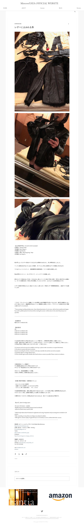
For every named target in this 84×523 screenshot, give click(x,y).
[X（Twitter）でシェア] (19, 454)
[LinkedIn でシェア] (22, 454)
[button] (75, 11)
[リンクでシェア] (26, 454)
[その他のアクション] (68, 24)
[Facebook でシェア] (15, 454)
